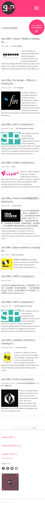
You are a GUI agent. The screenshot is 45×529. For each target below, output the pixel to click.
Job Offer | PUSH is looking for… (18, 379)
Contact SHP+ (9, 454)
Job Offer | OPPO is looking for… (18, 276)
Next (34, 427)
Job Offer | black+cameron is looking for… (20, 249)
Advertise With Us (11, 446)
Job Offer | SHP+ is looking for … (18, 125)
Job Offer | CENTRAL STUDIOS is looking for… (18, 342)
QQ (16, 468)
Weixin (12, 468)
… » (10, 115)
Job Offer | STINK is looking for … (18, 163)
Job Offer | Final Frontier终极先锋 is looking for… (20, 200)
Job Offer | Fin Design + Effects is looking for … (18, 82)
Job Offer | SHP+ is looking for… (18, 302)
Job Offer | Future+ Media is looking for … (20, 40)
